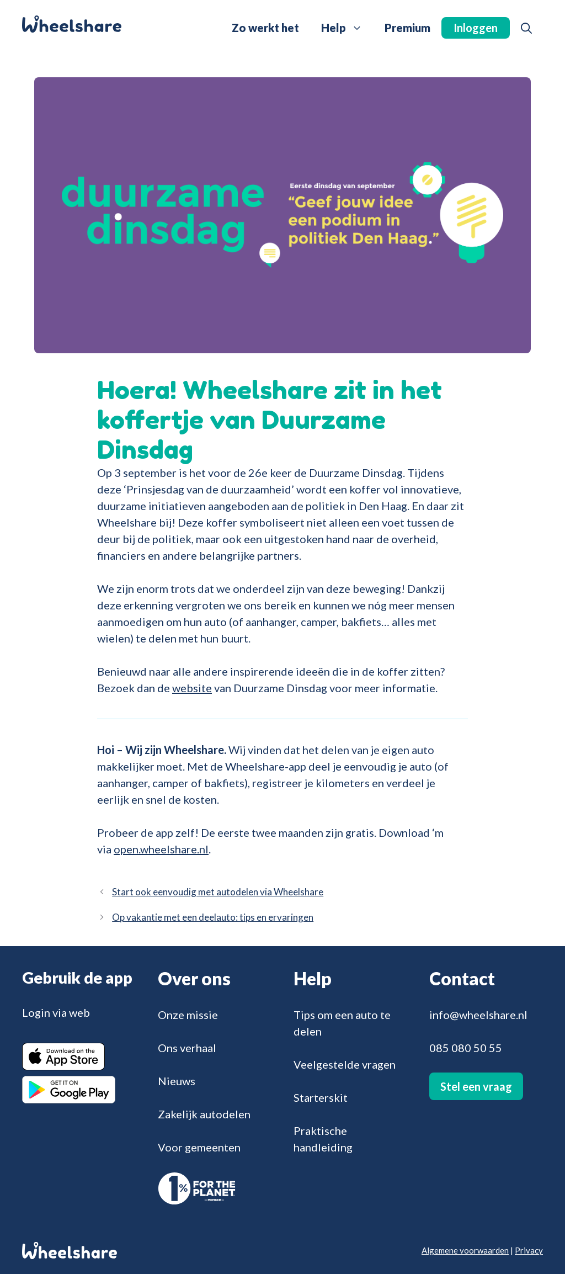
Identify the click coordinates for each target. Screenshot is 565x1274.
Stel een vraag (476, 1086)
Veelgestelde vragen (345, 1064)
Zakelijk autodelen (204, 1114)
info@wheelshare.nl (478, 1014)
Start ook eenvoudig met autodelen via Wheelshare (217, 892)
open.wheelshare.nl (161, 849)
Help (347, 27)
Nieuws (176, 1080)
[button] (526, 27)
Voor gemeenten (199, 1147)
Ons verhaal (187, 1047)
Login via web (56, 1012)
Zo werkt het (265, 27)
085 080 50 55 (465, 1047)
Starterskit (321, 1097)
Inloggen (476, 27)
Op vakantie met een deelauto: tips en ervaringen (212, 917)
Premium (407, 27)
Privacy (529, 1250)
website (192, 687)
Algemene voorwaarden (465, 1250)
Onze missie (188, 1014)
